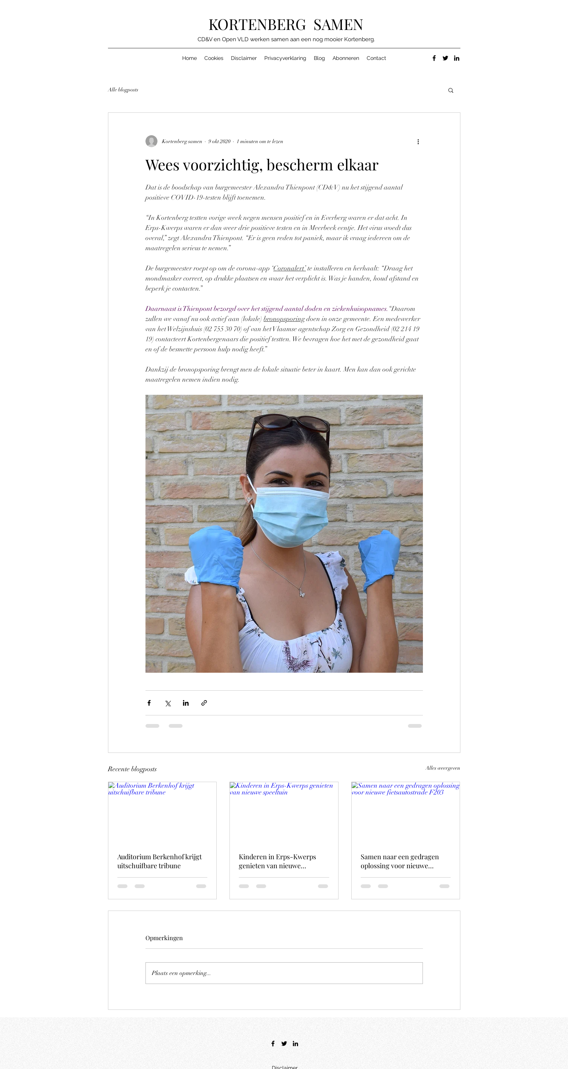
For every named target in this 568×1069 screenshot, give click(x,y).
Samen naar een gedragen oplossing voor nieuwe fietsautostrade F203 (400, 861)
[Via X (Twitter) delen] (167, 702)
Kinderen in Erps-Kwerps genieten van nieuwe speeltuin (277, 861)
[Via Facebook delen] (149, 702)
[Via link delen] (204, 702)
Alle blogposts (123, 90)
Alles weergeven (443, 768)
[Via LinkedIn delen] (185, 702)
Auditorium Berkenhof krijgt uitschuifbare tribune (159, 861)
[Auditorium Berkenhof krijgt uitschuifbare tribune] (162, 812)
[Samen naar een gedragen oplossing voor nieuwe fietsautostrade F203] (406, 812)
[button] (450, 90)
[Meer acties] (418, 141)
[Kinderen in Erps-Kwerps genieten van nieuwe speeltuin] (284, 812)
